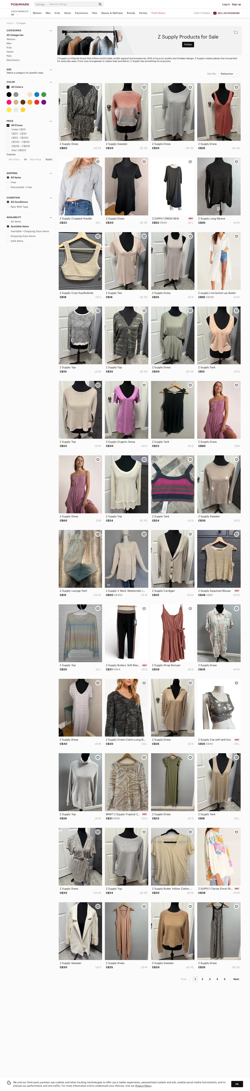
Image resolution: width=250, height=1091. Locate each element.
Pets (94, 13)
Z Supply (21, 23)
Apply (48, 159)
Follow (188, 44)
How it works (202, 13)
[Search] (72, 4)
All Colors (15, 86)
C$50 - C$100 (17, 137)
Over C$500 (16, 150)
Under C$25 (16, 129)
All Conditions (17, 201)
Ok (237, 1084)
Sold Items (15, 241)
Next (236, 979)
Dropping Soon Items (21, 236)
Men (48, 13)
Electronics (81, 13)
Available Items (18, 226)
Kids (57, 13)
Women (37, 13)
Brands (131, 13)
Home (67, 13)
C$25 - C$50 (17, 133)
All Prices (15, 125)
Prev (184, 979)
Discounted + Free (19, 187)
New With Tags (17, 206)
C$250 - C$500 (18, 146)
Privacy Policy (143, 1085)
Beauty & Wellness (112, 13)
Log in (226, 4)
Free (11, 182)
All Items (14, 177)
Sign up (236, 4)
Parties (143, 13)
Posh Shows (158, 13)
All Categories (15, 35)
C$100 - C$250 (18, 141)
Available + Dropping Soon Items (28, 231)
